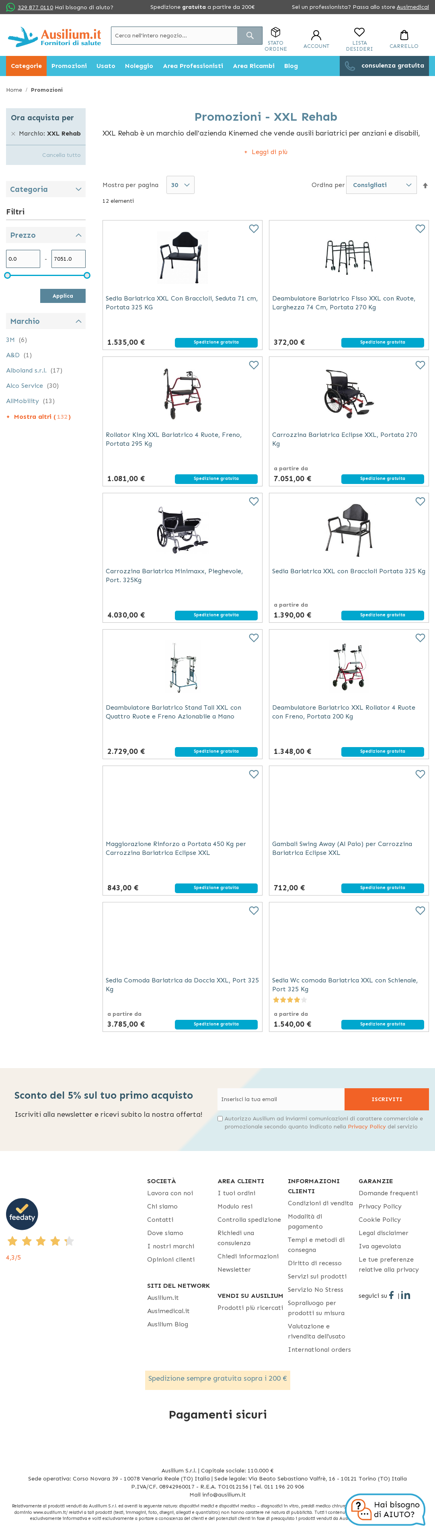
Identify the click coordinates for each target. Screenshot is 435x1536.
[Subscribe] (387, 1099)
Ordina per (328, 184)
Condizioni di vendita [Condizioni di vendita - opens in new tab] (320, 1203)
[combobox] (187, 36)
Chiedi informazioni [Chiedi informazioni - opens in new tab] (248, 1256)
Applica (63, 295)
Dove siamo (165, 1233)
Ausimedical (413, 7)
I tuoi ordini (236, 1193)
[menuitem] (26, 66)
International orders (319, 1349)
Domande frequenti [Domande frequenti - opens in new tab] (388, 1193)
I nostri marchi (170, 1246)
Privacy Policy (367, 1126)
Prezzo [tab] (23, 235)
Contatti (160, 1219)
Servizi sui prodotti (317, 1276)
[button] (425, 185)
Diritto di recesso (315, 1263)
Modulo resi (235, 1206)
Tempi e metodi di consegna (316, 1245)
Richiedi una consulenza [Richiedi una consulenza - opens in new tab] (236, 1238)
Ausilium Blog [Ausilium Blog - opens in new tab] (167, 1324)
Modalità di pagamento (305, 1221)
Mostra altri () (42, 417)
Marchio (25, 321)
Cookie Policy (380, 1219)
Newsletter (234, 1269)
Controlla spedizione (249, 1219)
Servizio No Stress (315, 1289)
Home (15, 89)
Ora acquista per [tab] (42, 117)
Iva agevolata (380, 1246)
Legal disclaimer (383, 1233)
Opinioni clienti (171, 1259)
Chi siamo (162, 1206)
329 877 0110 (35, 7)
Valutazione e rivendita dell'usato (316, 1331)
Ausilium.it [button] (163, 1297)
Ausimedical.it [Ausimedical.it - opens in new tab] (168, 1311)
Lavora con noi (170, 1193)
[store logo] (54, 37)
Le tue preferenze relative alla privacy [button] (389, 1264)
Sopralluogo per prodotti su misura (316, 1308)
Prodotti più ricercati (250, 1308)
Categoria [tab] (29, 189)
